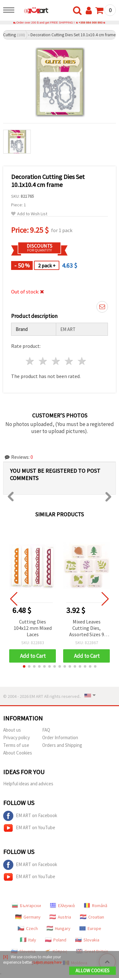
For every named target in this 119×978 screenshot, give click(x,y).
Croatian (92, 917)
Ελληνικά (62, 905)
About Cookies (17, 753)
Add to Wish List (29, 213)
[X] (5, 957)
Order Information (60, 737)
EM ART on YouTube (29, 828)
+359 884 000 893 (90, 22)
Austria (60, 917)
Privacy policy (16, 737)
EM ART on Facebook (30, 816)
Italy (28, 940)
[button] (24, 666)
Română (95, 905)
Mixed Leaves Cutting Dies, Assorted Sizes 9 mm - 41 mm (86, 628)
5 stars (82, 361)
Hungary (58, 928)
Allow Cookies (92, 971)
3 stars (56, 361)
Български (26, 905)
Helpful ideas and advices (28, 784)
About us (12, 730)
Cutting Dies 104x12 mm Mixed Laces (33, 627)
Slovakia (87, 940)
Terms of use (16, 745)
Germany (28, 917)
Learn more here (48, 962)
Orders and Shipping (62, 745)
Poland (55, 940)
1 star (30, 361)
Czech (28, 928)
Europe (90, 928)
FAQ (46, 730)
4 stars (69, 361)
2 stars (43, 361)
